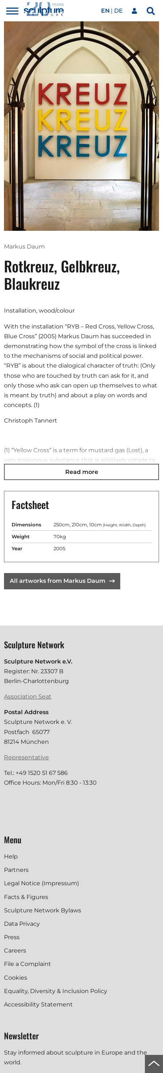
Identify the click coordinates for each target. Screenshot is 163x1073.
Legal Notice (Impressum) (41, 883)
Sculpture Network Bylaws (42, 910)
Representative (26, 757)
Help (11, 856)
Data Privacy (22, 923)
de (118, 10)
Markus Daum (24, 246)
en (105, 10)
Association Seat (27, 696)
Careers (15, 950)
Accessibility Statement (38, 1004)
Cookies (15, 977)
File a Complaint (27, 963)
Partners (16, 869)
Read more (81, 471)
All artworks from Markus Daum (62, 580)
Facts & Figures (26, 897)
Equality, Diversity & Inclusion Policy (55, 991)
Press (12, 937)
